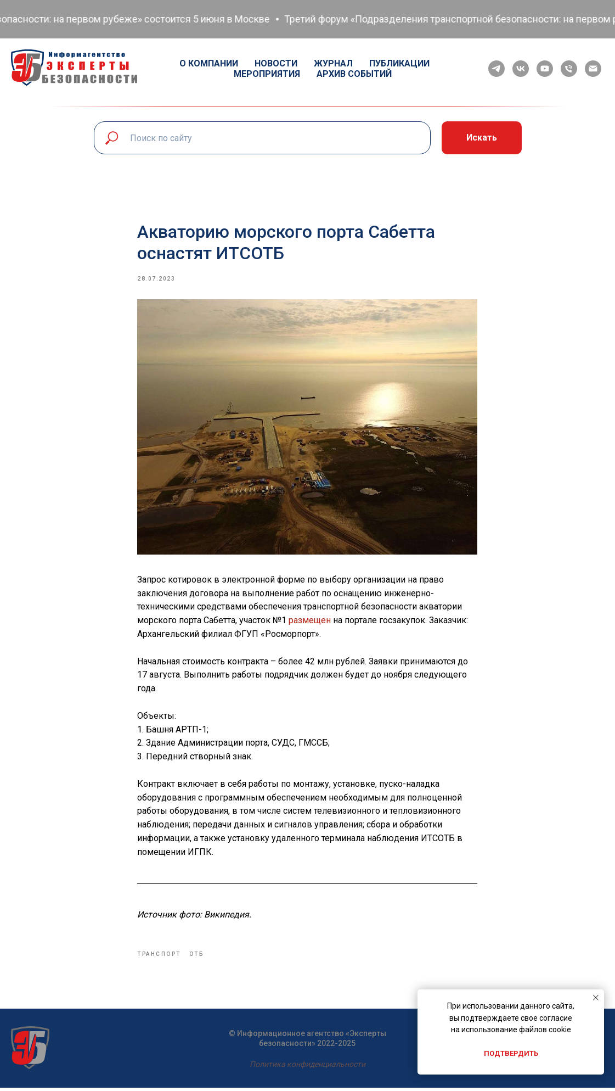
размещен (310, 622)
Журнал (333, 63)
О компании (208, 63)
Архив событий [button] (354, 74)
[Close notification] (595, 997)
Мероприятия (267, 74)
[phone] (569, 68)
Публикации (399, 63)
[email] (593, 68)
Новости (276, 63)
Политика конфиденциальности (307, 1067)
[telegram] (496, 68)
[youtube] (545, 68)
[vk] (520, 68)
